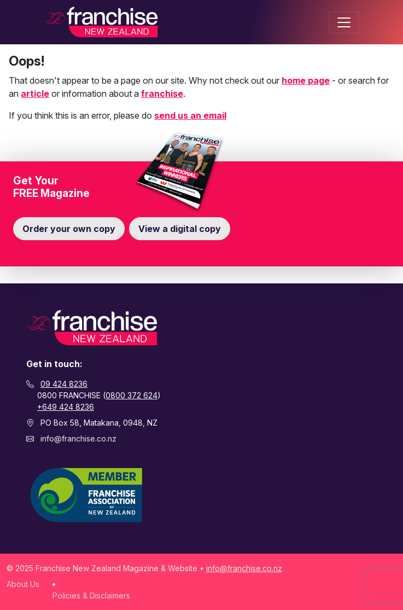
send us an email (190, 115)
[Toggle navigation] (344, 22)
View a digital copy (179, 228)
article (35, 93)
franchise (162, 93)
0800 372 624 (131, 395)
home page (306, 80)
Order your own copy (68, 228)
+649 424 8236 (65, 406)
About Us (23, 584)
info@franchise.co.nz (78, 438)
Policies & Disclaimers (91, 595)
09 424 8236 (63, 383)
